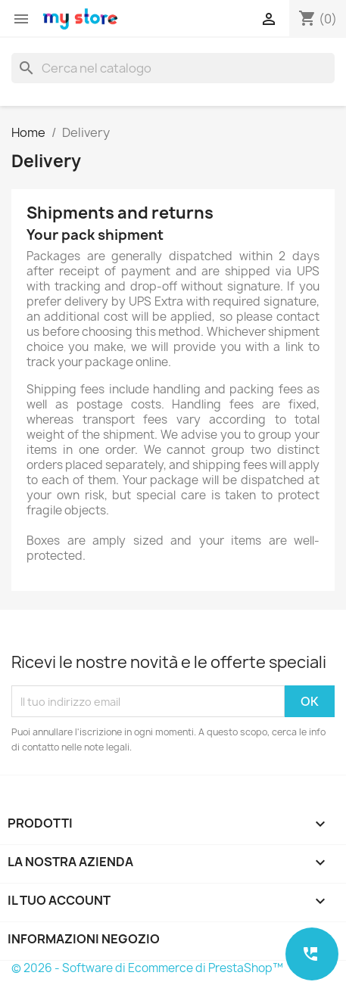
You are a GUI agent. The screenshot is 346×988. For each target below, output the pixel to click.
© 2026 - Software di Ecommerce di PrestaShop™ (147, 968)
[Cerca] (173, 68)
